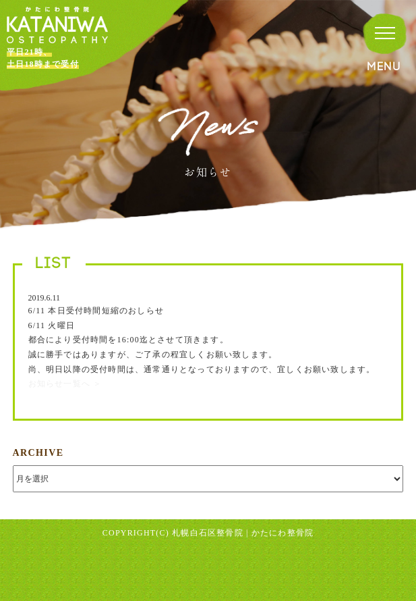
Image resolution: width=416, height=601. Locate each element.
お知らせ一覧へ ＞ (65, 383)
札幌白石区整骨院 (207, 533)
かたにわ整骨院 (282, 533)
